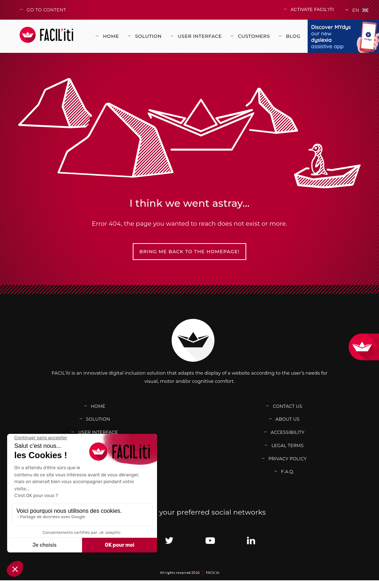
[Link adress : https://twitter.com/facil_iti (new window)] (169, 541)
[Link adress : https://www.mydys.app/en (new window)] (343, 36)
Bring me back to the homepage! (190, 252)
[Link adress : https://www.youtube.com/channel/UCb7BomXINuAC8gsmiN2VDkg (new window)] (210, 541)
